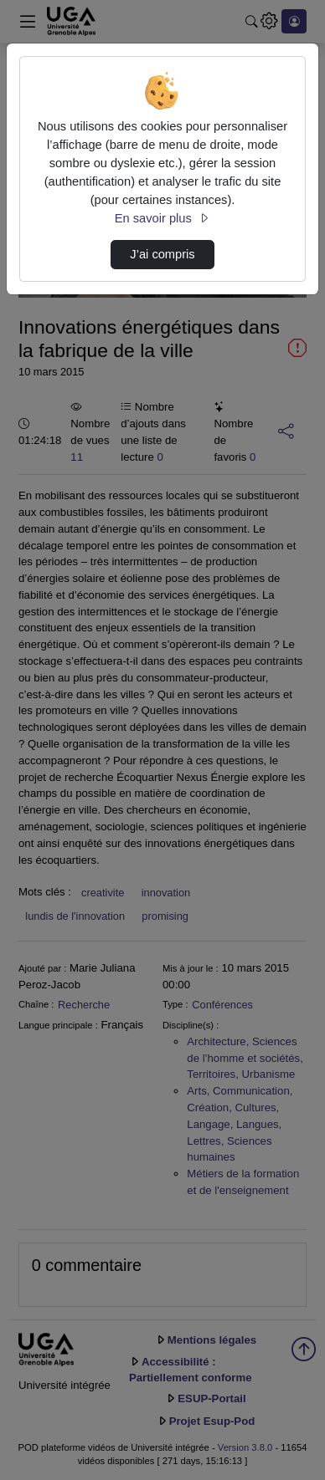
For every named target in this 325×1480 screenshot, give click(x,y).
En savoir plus (162, 218)
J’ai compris (162, 254)
